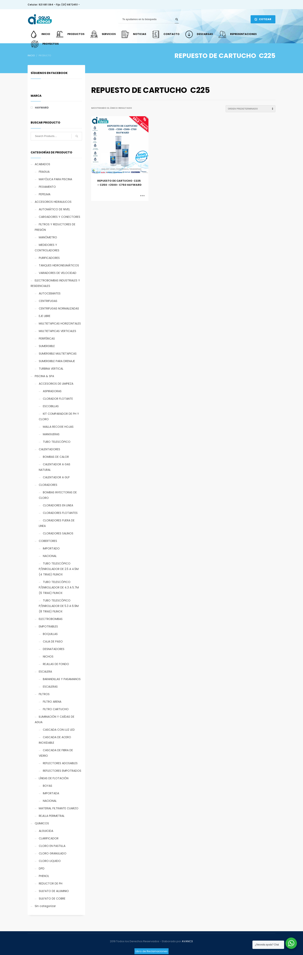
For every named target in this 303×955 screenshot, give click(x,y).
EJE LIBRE (44, 316)
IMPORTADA (51, 793)
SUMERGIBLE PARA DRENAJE (57, 361)
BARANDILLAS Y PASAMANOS (62, 679)
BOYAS (47, 786)
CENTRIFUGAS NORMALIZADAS (59, 308)
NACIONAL (50, 556)
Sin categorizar (45, 906)
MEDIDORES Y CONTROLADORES (47, 247)
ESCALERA (45, 672)
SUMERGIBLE (47, 346)
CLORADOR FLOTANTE (58, 399)
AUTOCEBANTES (50, 293)
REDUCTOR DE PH (50, 883)
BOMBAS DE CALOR (56, 457)
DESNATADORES (53, 649)
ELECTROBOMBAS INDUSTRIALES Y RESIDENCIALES (55, 283)
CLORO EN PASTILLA (52, 846)
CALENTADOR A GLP (56, 477)
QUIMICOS (42, 823)
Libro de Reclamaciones (151, 951)
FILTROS (44, 694)
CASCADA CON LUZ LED (59, 730)
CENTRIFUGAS (48, 301)
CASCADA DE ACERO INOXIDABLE (55, 740)
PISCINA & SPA (44, 376)
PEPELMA (44, 194)
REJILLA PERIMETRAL (52, 816)
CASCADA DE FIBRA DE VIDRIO (56, 753)
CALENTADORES (49, 449)
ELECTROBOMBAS (51, 619)
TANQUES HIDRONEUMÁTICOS (59, 265)
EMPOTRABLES (48, 626)
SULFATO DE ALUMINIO (54, 891)
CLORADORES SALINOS (58, 533)
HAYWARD (42, 108)
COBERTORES (48, 541)
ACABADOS (42, 164)
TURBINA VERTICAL (51, 369)
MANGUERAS (51, 434)
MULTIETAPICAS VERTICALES (57, 331)
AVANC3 (187, 941)
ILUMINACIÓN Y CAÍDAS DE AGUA (54, 719)
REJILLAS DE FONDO (56, 664)
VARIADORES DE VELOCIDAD (57, 273)
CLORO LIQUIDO (50, 861)
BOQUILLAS (50, 634)
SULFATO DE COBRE (52, 898)
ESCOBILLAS (51, 406)
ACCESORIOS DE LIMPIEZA (56, 384)
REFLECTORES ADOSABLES (60, 763)
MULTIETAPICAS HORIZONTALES (60, 323)
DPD (41, 868)
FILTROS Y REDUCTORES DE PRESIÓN (55, 227)
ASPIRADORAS (52, 391)
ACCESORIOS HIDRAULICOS (53, 202)
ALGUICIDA (46, 831)
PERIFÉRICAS (47, 338)
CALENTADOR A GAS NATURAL (54, 467)
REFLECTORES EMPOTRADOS (62, 771)
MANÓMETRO (48, 237)
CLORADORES (48, 485)
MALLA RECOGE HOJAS (58, 427)
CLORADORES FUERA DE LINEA (57, 523)
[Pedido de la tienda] (250, 108)
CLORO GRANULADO (52, 853)
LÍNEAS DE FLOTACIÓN (53, 778)
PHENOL (44, 876)
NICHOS (48, 656)
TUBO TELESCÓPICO (56, 442)
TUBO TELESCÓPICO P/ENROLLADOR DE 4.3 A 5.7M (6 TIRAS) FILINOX (59, 587)
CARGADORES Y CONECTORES (59, 217)
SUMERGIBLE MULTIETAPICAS (58, 354)
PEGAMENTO (47, 187)
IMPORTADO (51, 548)
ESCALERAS (50, 687)
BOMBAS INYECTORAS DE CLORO (58, 495)
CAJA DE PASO (53, 641)
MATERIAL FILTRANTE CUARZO (58, 808)
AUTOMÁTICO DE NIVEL (54, 209)
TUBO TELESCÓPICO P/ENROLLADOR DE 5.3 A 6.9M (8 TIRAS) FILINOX (59, 605)
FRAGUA (44, 172)
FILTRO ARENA (52, 702)
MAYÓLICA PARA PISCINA (55, 179)
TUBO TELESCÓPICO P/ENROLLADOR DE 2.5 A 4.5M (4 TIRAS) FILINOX (59, 568)
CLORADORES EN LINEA (58, 505)
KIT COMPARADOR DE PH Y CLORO (59, 416)
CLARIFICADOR (48, 838)
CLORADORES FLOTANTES (60, 513)
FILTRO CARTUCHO (56, 709)
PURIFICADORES (49, 258)
